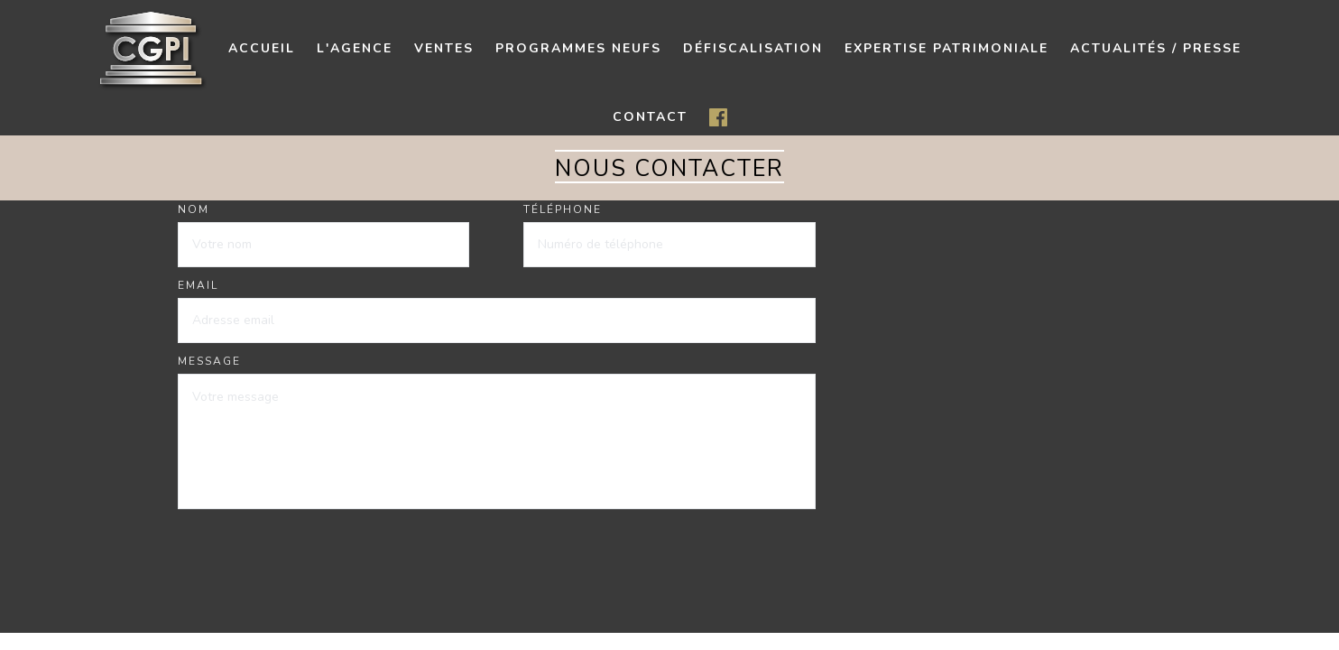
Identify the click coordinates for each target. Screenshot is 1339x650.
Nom (193, 209)
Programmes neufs (578, 48)
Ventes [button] (444, 48)
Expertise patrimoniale (946, 48)
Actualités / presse (1156, 48)
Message (209, 361)
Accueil (261, 48)
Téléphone (562, 209)
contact (650, 116)
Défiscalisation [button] (753, 48)
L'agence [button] (354, 48)
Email (198, 285)
